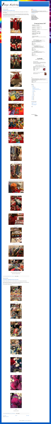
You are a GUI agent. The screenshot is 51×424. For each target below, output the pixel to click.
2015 (32, 96)
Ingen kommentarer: (13, 413)
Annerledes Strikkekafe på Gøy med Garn (10, 279)
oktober (33, 90)
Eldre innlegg (27, 415)
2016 (32, 86)
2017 (32, 85)
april (33, 94)
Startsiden (16, 415)
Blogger (31, 420)
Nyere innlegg (4, 415)
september (34, 91)
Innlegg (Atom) (7, 416)
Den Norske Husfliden (34, 102)
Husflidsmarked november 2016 (9, 10)
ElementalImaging (26, 420)
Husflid (32, 103)
